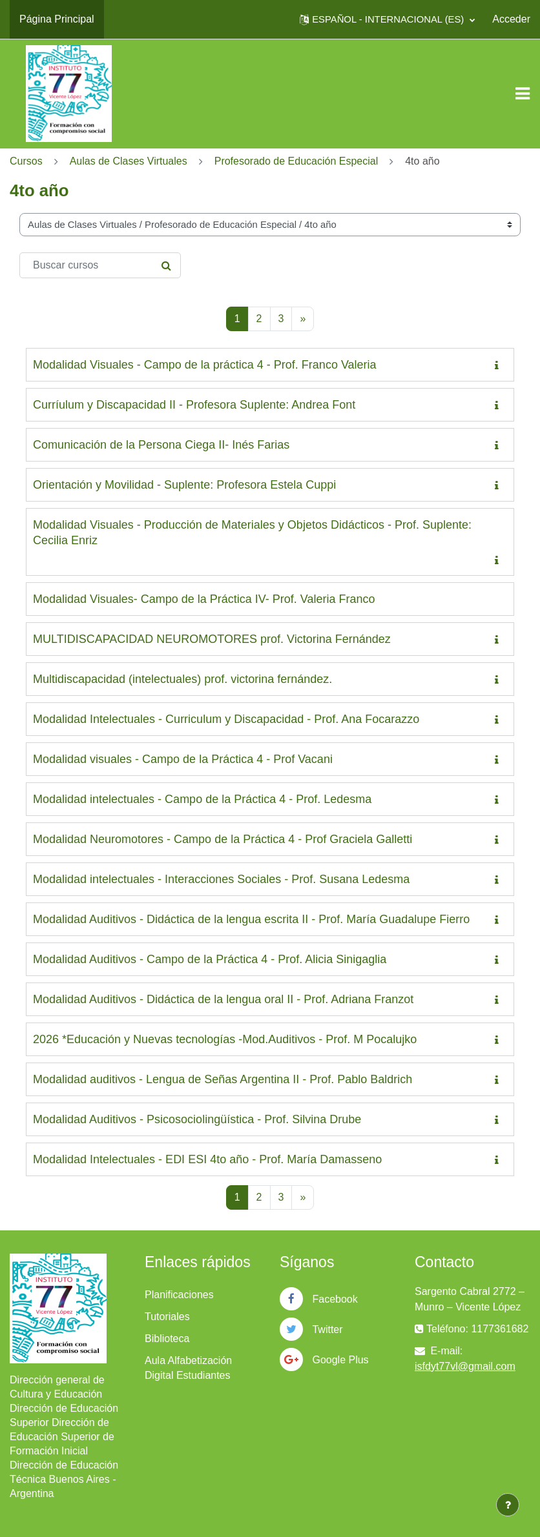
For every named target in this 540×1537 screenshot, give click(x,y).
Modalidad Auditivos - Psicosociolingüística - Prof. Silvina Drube (197, 1119)
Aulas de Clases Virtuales (128, 161)
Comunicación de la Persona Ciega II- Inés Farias (161, 444)
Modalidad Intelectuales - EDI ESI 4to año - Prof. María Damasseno (207, 1159)
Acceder (511, 19)
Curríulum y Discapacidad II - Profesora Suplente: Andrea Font (194, 404)
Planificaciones (179, 1294)
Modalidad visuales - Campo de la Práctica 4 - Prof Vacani (183, 759)
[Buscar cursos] (100, 265)
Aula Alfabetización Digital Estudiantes (188, 1368)
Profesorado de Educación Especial (296, 161)
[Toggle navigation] (522, 94)
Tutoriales (167, 1316)
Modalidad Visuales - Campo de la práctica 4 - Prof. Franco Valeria (205, 364)
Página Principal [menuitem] (56, 19)
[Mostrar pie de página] (507, 1504)
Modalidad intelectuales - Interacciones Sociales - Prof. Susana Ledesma (221, 879)
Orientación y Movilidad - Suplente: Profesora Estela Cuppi (184, 484)
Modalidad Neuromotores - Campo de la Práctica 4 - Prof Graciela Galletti (222, 839)
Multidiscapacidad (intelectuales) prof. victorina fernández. (182, 679)
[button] (387, 19)
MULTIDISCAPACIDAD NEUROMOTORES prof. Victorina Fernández (212, 639)
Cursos (26, 161)
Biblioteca (167, 1338)
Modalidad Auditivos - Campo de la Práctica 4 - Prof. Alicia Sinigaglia (209, 959)
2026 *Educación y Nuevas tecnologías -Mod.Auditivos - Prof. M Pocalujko (225, 1039)
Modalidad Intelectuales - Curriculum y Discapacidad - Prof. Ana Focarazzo (226, 719)
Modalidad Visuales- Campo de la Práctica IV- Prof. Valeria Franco (204, 599)
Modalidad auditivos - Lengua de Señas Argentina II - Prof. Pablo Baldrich (222, 1079)
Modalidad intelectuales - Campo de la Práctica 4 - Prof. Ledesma (202, 799)
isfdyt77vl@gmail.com (465, 1366)
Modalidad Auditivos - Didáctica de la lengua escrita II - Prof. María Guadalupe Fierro (251, 919)
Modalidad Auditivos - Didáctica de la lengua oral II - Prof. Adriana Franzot (223, 999)
